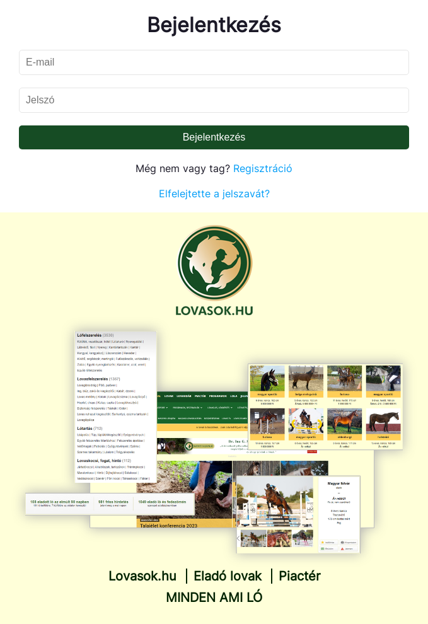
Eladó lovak (228, 576)
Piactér (299, 576)
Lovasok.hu (142, 576)
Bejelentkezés (214, 137)
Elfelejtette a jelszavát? (214, 193)
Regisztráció (262, 168)
